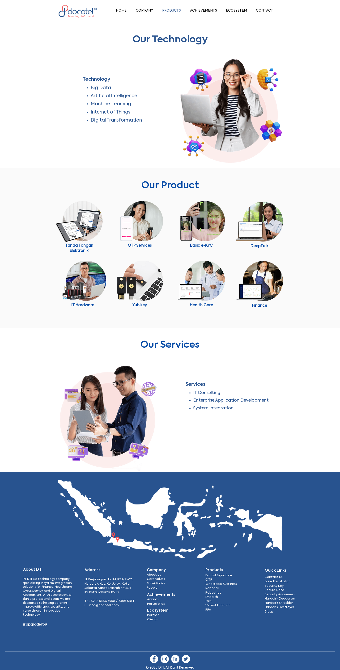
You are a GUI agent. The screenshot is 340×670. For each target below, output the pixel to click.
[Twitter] (186, 659)
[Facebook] (154, 659)
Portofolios (156, 603)
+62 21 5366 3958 (102, 601)
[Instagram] (165, 659)
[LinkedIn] (175, 659)
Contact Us (274, 577)
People (152, 587)
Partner (153, 615)
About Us (154, 574)
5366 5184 (126, 601)
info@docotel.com (104, 605)
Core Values (156, 579)
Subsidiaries (156, 583)
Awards (153, 599)
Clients (152, 619)
